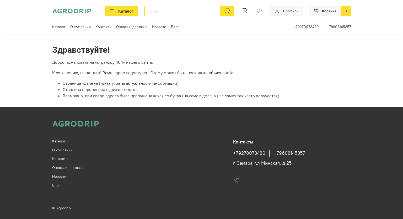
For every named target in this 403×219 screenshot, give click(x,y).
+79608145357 (339, 26)
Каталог (121, 11)
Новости (159, 26)
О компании (80, 26)
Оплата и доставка (131, 26)
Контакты (103, 26)
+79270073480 (306, 26)
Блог (175, 26)
